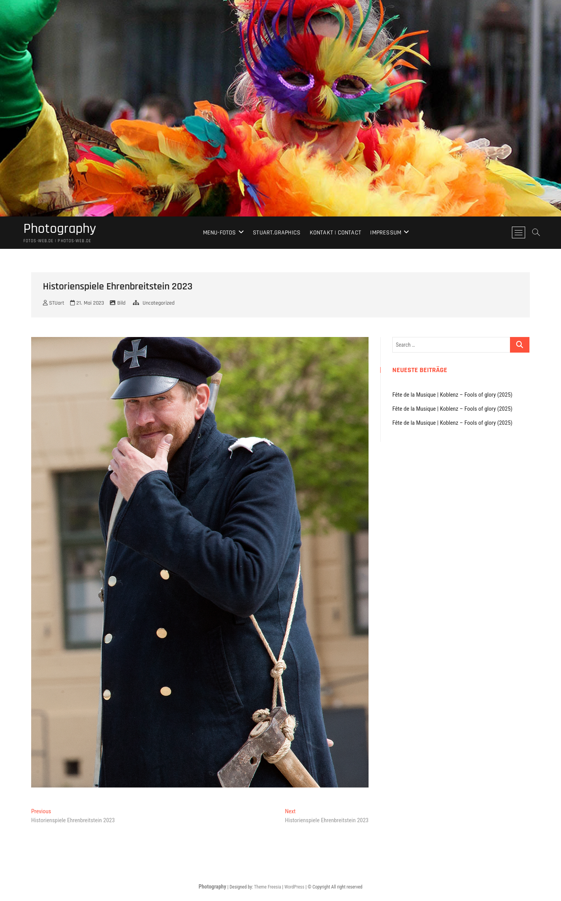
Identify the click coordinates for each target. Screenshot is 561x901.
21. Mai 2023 (87, 303)
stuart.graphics (276, 233)
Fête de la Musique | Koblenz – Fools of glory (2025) (452, 394)
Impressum (385, 233)
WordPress (294, 887)
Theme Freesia (267, 887)
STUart (53, 303)
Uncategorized (159, 303)
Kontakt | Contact (335, 233)
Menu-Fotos (219, 233)
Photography (59, 229)
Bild (121, 303)
